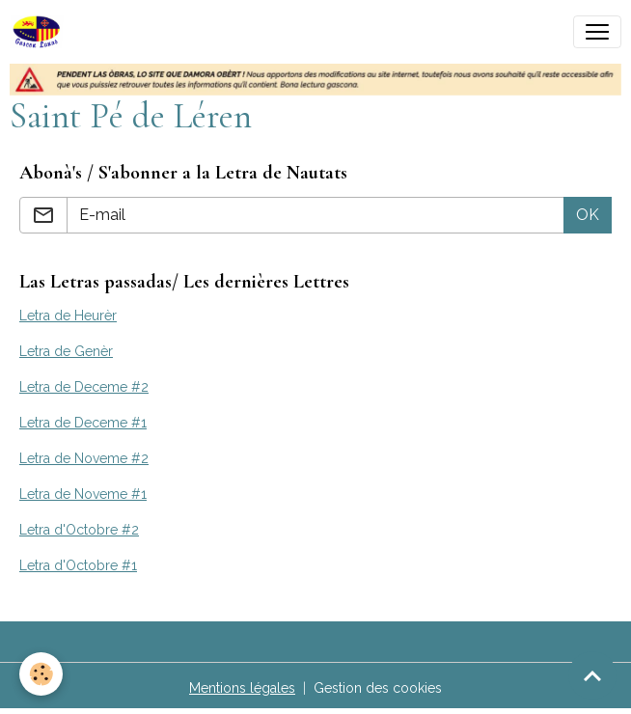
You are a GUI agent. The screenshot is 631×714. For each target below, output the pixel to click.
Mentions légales (242, 688)
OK (587, 215)
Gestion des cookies (378, 688)
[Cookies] (41, 674)
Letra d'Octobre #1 (78, 565)
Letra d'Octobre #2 (79, 529)
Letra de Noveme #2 (84, 458)
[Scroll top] (592, 675)
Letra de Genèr (66, 351)
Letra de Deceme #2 (84, 387)
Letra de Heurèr (68, 315)
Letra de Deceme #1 (83, 422)
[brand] (40, 31)
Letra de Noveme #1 (83, 494)
